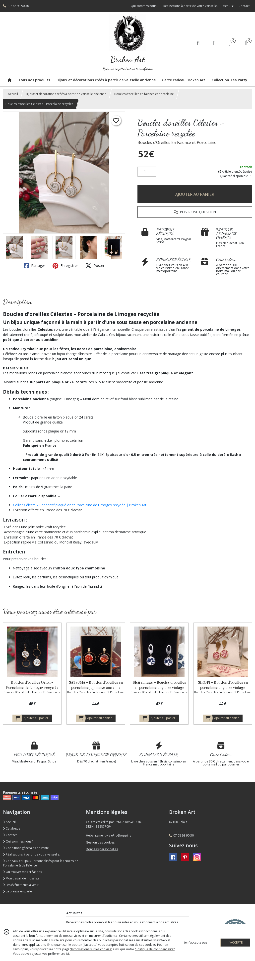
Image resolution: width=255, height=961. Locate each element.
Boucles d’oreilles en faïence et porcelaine (144, 94)
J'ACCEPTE (236, 942)
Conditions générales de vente (26, 848)
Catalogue (11, 828)
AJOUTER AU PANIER (194, 194)
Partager (34, 266)
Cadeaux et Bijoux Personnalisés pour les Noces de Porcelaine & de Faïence (40, 863)
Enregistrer (65, 266)
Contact (244, 6)
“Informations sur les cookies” (91, 949)
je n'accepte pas (195, 942)
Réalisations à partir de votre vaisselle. (31, 854)
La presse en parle (17, 891)
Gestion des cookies (100, 842)
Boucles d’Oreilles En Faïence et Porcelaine (176, 142)
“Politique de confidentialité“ (155, 949)
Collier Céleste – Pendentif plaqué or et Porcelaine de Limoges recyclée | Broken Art (79, 505)
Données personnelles (102, 849)
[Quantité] (146, 172)
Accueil (13, 94)
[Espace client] (214, 43)
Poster (94, 266)
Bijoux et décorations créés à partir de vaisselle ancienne (66, 94)
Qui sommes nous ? (18, 841)
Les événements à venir (21, 885)
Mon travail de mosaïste (21, 878)
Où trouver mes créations (22, 872)
